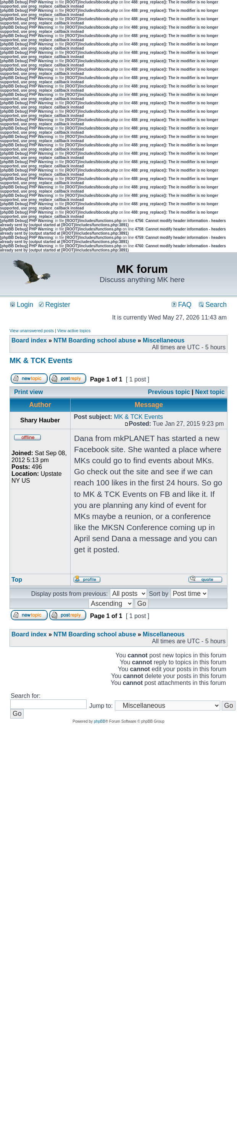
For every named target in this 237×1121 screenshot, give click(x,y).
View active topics (73, 330)
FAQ (182, 304)
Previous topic (169, 392)
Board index (29, 340)
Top (16, 579)
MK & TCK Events (41, 360)
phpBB (99, 721)
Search (213, 304)
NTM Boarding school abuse (94, 340)
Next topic (209, 392)
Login (21, 304)
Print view (28, 392)
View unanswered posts (32, 330)
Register (54, 304)
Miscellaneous (163, 340)
